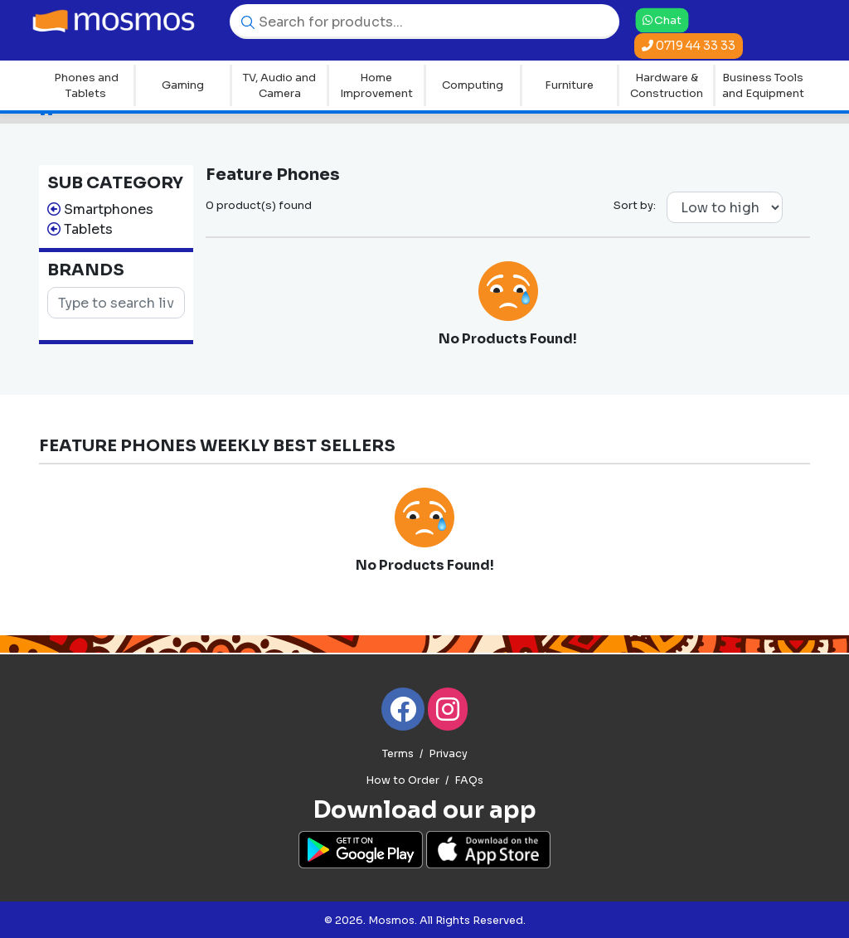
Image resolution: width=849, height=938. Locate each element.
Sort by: (635, 205)
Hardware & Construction (666, 85)
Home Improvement (376, 85)
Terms (398, 754)
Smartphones (108, 209)
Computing (472, 85)
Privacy (448, 754)
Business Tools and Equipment (763, 85)
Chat (662, 19)
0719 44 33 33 (688, 45)
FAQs (468, 780)
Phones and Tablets (86, 85)
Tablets (88, 229)
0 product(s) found (259, 205)
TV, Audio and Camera (279, 85)
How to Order (402, 780)
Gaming (183, 85)
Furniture (569, 85)
